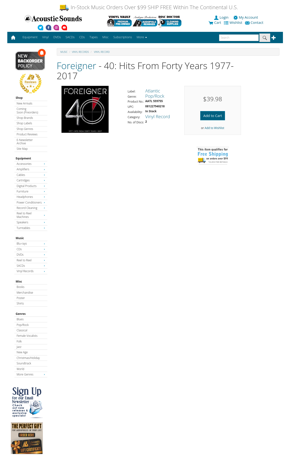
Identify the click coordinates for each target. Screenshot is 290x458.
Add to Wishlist (214, 128)
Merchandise (25, 293)
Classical (22, 330)
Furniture (31, 191)
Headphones (31, 197)
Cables (31, 175)
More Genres (31, 374)
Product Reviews (27, 134)
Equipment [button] (29, 37)
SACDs (31, 266)
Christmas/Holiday (28, 358)
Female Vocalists (27, 336)
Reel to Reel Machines (31, 215)
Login (221, 17)
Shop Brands (25, 118)
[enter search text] (239, 37)
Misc (19, 281)
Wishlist (233, 22)
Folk (19, 341)
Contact (254, 22)
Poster (21, 298)
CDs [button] (82, 37)
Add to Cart (212, 115)
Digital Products (31, 186)
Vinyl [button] (45, 37)
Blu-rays (31, 243)
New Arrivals (24, 103)
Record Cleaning (31, 208)
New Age (22, 352)
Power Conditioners (31, 202)
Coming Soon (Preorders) (27, 110)
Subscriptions (122, 37)
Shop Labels (24, 123)
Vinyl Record (101, 52)
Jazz (19, 347)
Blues (20, 319)
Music (20, 238)
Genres (21, 314)
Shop (19, 98)
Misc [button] (105, 37)
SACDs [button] (69, 37)
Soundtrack (24, 363)
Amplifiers (31, 169)
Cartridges (31, 180)
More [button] (142, 37)
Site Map (22, 149)
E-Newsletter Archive (25, 141)
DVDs (31, 255)
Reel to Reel (31, 260)
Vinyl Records (31, 271)
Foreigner (76, 65)
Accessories (31, 164)
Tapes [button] (94, 37)
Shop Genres (25, 129)
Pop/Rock (23, 325)
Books (21, 287)
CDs (31, 249)
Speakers (31, 222)
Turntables (31, 228)
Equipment (23, 158)
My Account (246, 17)
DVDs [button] (57, 37)
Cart (214, 22)
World (20, 369)
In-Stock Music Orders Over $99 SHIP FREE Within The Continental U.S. (148, 7)
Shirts (20, 303)
